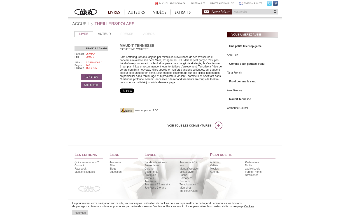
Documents (151, 171)
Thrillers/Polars (189, 190)
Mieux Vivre (187, 171)
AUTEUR (104, 34)
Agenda (214, 171)
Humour (149, 178)
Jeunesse (115, 162)
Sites (113, 165)
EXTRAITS (183, 12)
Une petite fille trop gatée (245, 46)
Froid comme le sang (242, 81)
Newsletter (220, 11)
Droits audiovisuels (252, 167)
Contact (79, 165)
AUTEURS (136, 12)
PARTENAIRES (198, 3)
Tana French (234, 72)
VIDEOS (149, 34)
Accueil (86, 12)
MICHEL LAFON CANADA (172, 3)
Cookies (249, 206)
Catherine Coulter (237, 108)
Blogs (113, 168)
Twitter (269, 4)
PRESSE (126, 34)
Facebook (275, 4)
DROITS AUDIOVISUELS (222, 3)
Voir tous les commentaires (189, 125)
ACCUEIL (81, 24)
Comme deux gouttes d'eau (246, 63)
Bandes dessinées (156, 162)
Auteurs (214, 162)
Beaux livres (152, 165)
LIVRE (83, 34)
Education (115, 171)
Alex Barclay (234, 90)
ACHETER (91, 76)
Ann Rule (232, 55)
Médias (214, 168)
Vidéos (214, 165)
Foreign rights (253, 171)
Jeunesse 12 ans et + (157, 184)
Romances (186, 178)
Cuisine (149, 168)
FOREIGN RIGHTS (253, 3)
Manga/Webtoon (189, 168)
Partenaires (252, 162)
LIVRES (114, 12)
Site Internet (91, 84)
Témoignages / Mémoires (188, 186)
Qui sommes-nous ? (87, 162)
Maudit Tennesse (240, 99)
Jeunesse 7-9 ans (155, 187)
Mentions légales (85, 171)
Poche (183, 175)
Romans (185, 181)
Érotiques (150, 175)
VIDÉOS (159, 12)
